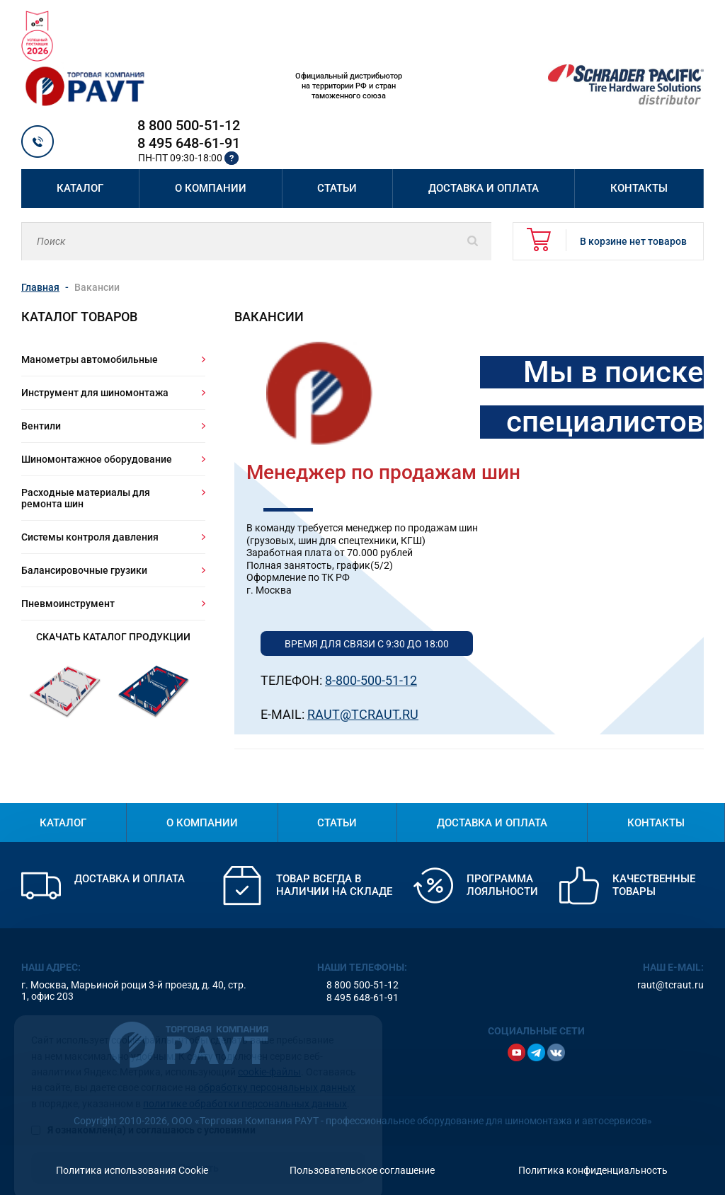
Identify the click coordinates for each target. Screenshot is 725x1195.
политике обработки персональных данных (245, 1084)
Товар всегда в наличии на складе (334, 885)
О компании (210, 188)
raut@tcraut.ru (670, 985)
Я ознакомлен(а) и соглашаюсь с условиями (143, 1110)
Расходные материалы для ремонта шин (85, 498)
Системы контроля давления (90, 537)
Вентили (41, 426)
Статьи (337, 188)
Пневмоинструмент (68, 603)
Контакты (639, 188)
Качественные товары (653, 885)
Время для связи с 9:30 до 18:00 (367, 644)
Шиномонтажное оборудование (96, 459)
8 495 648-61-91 (188, 142)
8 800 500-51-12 (188, 125)
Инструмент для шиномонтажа (95, 392)
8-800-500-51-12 (371, 680)
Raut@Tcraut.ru (362, 714)
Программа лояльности (502, 885)
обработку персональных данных (276, 1068)
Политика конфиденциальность (593, 1170)
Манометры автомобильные (89, 359)
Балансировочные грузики (84, 570)
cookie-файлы (269, 1052)
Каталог (80, 188)
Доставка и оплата (483, 188)
